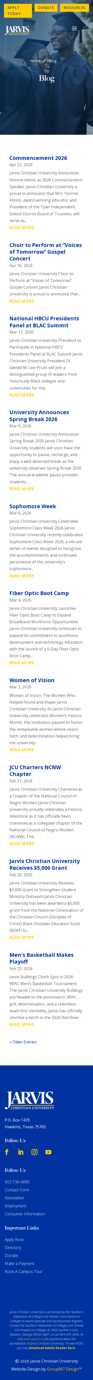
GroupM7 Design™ (64, 1369)
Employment (15, 1206)
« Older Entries (23, 1042)
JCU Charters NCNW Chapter (35, 770)
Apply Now (14, 1239)
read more (21, 227)
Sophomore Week (32, 506)
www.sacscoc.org (34, 1339)
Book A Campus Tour (23, 1271)
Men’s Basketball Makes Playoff (41, 958)
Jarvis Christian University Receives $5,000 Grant (44, 864)
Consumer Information (25, 1214)
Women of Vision (32, 680)
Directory (13, 1247)
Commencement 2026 (38, 157)
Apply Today (14, 10)
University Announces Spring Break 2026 (39, 415)
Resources (74, 7)
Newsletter (14, 1198)
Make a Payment (19, 1263)
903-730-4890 (17, 1182)
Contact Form (17, 1190)
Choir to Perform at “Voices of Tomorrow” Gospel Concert (45, 252)
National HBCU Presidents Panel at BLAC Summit (44, 322)
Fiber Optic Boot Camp (39, 593)
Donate (46, 7)
